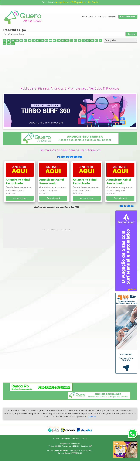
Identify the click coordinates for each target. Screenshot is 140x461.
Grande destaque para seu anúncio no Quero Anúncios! (19, 190)
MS (50, 40)
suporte (92, 416)
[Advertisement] (70, 66)
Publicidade (126, 206)
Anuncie (112, 17)
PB (63, 40)
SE (5, 43)
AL (9, 40)
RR (92, 40)
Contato (102, 17)
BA (21, 40)
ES (34, 40)
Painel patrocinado (70, 156)
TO (13, 43)
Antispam (75, 438)
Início (84, 17)
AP (17, 40)
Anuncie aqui (19, 198)
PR (75, 40)
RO (88, 40)
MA (42, 40)
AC (4, 40)
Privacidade (65, 438)
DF (30, 40)
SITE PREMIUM (76, 453)
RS (96, 40)
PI (71, 40)
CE (25, 40)
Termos (56, 438)
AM (13, 40)
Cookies (83, 438)
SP (9, 43)
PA (59, 40)
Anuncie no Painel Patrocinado (18, 181)
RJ (79, 40)
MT (54, 40)
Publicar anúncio (128, 17)
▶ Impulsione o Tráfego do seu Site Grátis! (77, 2)
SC (100, 40)
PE (67, 40)
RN (84, 40)
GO (38, 40)
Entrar (92, 17)
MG (46, 40)
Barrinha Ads (48, 2)
